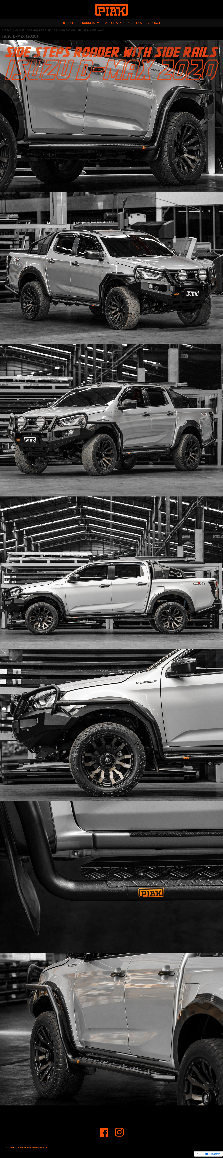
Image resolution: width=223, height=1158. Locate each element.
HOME (5, 29)
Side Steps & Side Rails (39, 29)
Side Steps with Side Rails (67, 29)
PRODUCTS (18, 29)
